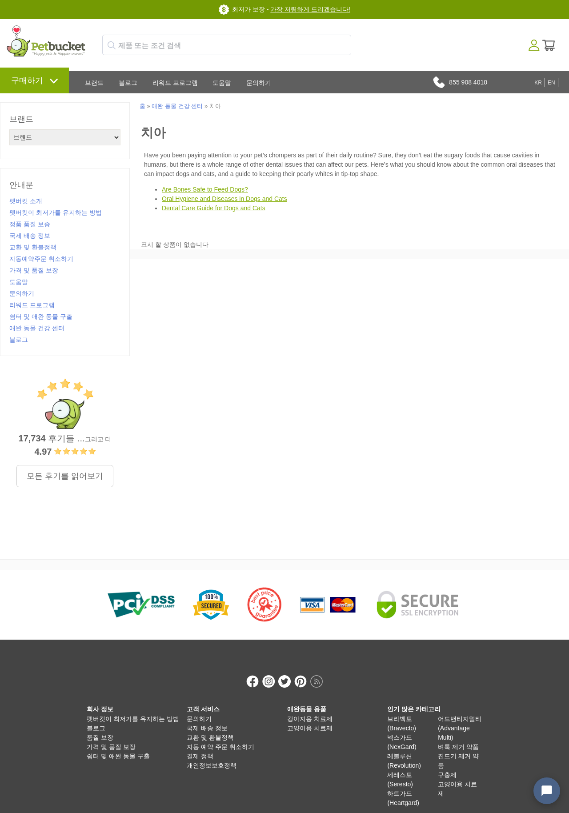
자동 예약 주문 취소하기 (220, 737)
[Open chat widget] (546, 790)
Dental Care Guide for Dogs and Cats (213, 208)
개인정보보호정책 (211, 756)
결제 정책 (200, 746)
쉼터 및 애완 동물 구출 (40, 316)
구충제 (447, 765)
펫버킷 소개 (25, 200)
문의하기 (258, 82)
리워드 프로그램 (175, 82)
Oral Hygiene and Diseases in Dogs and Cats (224, 198)
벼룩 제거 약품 (458, 737)
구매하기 (27, 80)
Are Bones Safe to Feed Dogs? (205, 189)
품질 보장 (100, 728)
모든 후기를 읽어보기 (65, 476)
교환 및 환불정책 (32, 247)
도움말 (221, 82)
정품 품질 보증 (29, 224)
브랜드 (94, 82)
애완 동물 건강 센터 (36, 328)
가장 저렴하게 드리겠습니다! (310, 9)
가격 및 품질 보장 (33, 270)
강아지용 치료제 (310, 709)
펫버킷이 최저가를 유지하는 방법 (55, 212)
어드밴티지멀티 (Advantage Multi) (459, 719)
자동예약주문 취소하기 (41, 258)
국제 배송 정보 (29, 235)
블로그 (128, 82)
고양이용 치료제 (310, 718)
